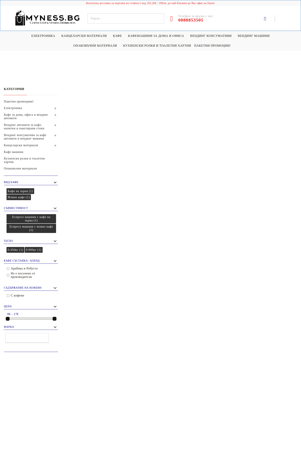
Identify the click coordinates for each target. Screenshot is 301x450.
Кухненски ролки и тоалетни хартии (157, 45)
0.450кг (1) (15, 249)
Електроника (43, 35)
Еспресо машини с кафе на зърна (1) (31, 218)
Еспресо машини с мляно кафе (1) (31, 228)
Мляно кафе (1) (19, 197)
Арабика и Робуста (24, 268)
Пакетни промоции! (212, 45)
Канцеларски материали (84, 35)
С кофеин (17, 295)
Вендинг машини (254, 35)
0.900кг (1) (33, 249)
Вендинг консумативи (211, 35)
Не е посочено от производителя (23, 275)
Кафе (117, 35)
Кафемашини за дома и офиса (156, 35)
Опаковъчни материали (95, 45)
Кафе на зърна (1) (20, 191)
